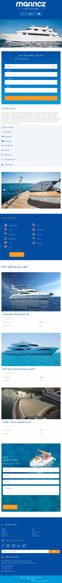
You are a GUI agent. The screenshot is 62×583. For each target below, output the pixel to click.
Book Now (31, 98)
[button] (31, 13)
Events (34, 534)
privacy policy (31, 579)
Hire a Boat (35, 532)
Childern (10, 78)
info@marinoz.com (9, 571)
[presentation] (17, 499)
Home (3, 528)
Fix (33, 528)
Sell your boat (5, 536)
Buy (33, 530)
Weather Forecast (12, 540)
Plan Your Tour (36, 536)
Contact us (4, 534)
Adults (9, 70)
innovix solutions (43, 581)
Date (9, 66)
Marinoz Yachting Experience (22, 581)
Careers (3, 530)
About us (4, 532)
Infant (9, 86)
